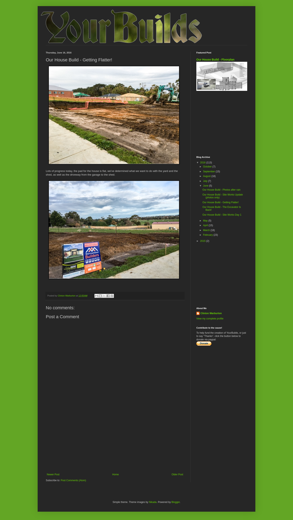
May (205, 220)
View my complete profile (209, 318)
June (206, 185)
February (208, 234)
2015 (203, 241)
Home (115, 474)
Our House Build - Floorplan (215, 59)
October (207, 166)
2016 (203, 162)
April (206, 225)
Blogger (176, 502)
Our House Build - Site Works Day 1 (221, 214)
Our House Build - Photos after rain (221, 189)
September (209, 171)
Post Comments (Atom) (73, 480)
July (205, 181)
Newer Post (53, 474)
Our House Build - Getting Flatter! (220, 202)
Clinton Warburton (211, 313)
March (207, 230)
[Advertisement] (115, 439)
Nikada (152, 502)
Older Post (177, 474)
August (207, 176)
